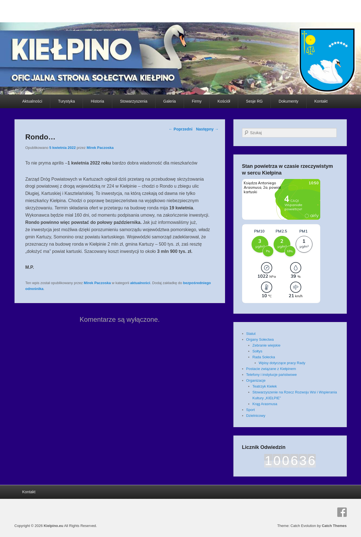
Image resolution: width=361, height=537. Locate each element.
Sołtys (257, 351)
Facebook (342, 512)
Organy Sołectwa (260, 339)
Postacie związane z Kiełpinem (271, 369)
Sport (250, 410)
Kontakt (320, 101)
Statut (251, 334)
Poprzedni (181, 129)
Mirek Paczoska (100, 148)
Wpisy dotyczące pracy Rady (282, 363)
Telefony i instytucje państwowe (271, 374)
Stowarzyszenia (133, 101)
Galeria (169, 101)
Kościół (223, 101)
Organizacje (256, 380)
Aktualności (32, 101)
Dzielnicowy (256, 415)
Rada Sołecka (263, 357)
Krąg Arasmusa (264, 404)
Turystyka (66, 101)
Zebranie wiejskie (266, 345)
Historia (97, 101)
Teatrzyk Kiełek (264, 386)
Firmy (197, 101)
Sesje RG (254, 101)
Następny (207, 129)
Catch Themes (334, 526)
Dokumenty (288, 101)
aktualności (140, 283)
